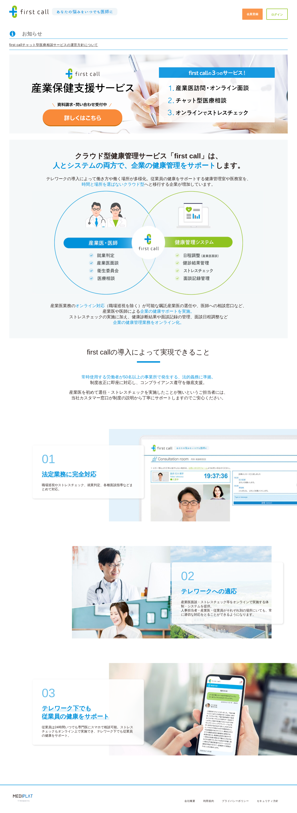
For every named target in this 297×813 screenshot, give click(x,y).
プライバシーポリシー (235, 801)
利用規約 (208, 801)
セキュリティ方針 (267, 801)
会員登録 (252, 14)
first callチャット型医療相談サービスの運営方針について (53, 45)
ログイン (277, 14)
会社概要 (189, 801)
